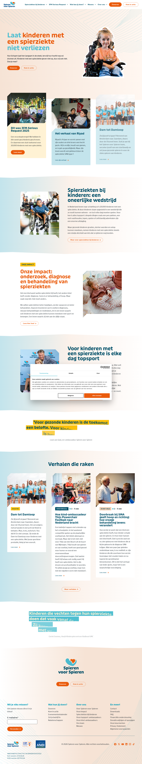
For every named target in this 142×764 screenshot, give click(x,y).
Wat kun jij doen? (77, 4)
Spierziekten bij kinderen (35, 4)
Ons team (80, 723)
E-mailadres (12, 717)
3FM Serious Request (57, 4)
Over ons (101, 4)
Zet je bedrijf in (54, 717)
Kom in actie (53, 711)
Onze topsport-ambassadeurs (88, 717)
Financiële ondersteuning (120, 717)
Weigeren (71, 395)
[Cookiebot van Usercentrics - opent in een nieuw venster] (102, 367)
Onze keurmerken (117, 723)
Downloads (115, 711)
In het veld (105, 512)
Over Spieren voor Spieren (87, 709)
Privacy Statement (118, 726)
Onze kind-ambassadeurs (86, 720)
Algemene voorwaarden (120, 729)
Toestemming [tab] (43, 373)
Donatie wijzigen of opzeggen (122, 720)
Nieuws (91, 4)
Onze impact (81, 711)
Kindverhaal (62, 512)
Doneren (51, 709)
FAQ (111, 714)
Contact (113, 709)
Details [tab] (71, 373)
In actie (15, 512)
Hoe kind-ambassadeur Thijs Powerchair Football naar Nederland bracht (70, 521)
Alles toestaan (97, 395)
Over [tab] (98, 373)
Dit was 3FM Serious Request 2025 (24, 131)
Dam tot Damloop (23, 517)
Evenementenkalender (57, 714)
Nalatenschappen (55, 720)
